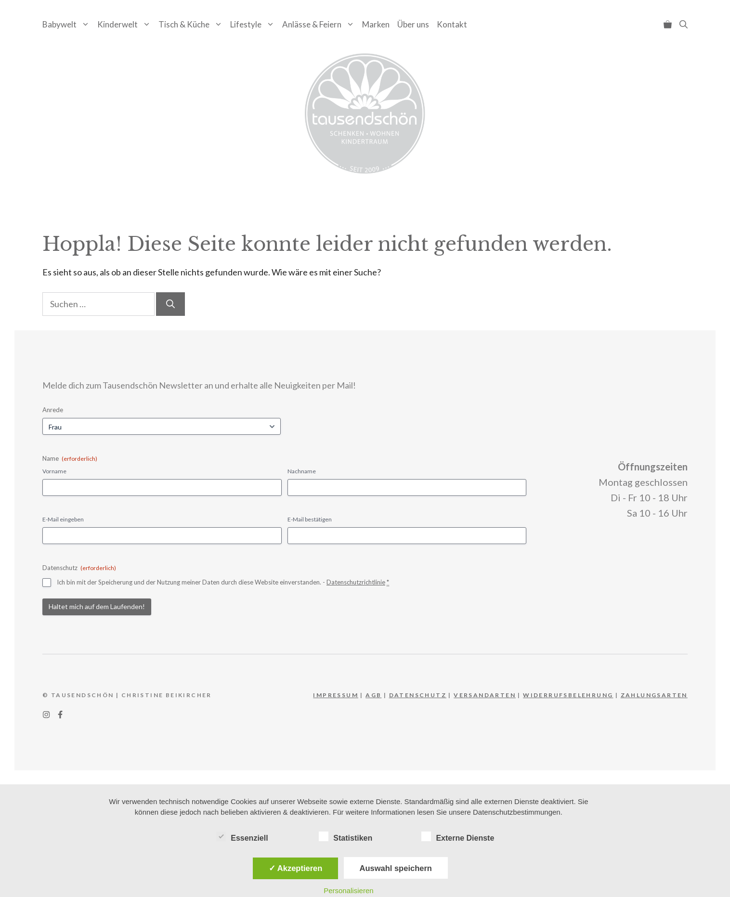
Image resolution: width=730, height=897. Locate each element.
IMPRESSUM (335, 695)
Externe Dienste (457, 836)
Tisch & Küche (192, 24)
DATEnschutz (417, 695)
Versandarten (485, 695)
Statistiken (345, 836)
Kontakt (452, 24)
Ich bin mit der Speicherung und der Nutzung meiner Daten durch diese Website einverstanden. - (223, 582)
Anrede (52, 410)
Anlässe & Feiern (320, 24)
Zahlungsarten (654, 695)
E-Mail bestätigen (309, 519)
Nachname (301, 471)
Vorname (54, 471)
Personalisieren (348, 890)
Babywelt (67, 24)
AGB (373, 695)
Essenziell (242, 836)
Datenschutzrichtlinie (355, 582)
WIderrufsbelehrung (568, 695)
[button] (683, 24)
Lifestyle (254, 24)
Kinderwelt (126, 24)
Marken (376, 24)
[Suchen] (170, 304)
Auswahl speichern (396, 868)
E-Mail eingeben (63, 519)
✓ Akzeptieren (296, 868)
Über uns (413, 24)
